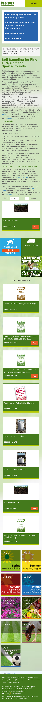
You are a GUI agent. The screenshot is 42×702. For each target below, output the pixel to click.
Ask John (21, 677)
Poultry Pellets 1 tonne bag (14, 436)
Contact (38, 680)
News (15, 677)
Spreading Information (8, 680)
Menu (34, 3)
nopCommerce (11, 673)
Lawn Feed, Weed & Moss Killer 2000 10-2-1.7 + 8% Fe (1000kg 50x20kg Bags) (20, 338)
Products (9, 677)
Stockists (19, 680)
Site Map (16, 682)
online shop (6, 114)
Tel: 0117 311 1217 (20, 689)
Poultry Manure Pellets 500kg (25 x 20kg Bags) (19, 404)
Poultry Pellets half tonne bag (15, 469)
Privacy (10, 682)
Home (3, 677)
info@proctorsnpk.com (8, 691)
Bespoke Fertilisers (14, 33)
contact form (10, 118)
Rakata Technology (23, 698)
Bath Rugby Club (22, 177)
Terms (4, 682)
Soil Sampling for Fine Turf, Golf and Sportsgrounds (20, 16)
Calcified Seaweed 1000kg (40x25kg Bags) (20, 303)
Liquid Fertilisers (13, 38)
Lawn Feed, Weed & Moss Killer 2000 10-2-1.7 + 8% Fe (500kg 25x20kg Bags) (20, 371)
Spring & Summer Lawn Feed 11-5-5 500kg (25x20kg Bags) (20, 537)
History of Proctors (28, 680)
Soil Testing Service (10, 221)
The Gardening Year (31, 677)
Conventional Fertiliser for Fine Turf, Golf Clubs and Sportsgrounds (20, 25)
